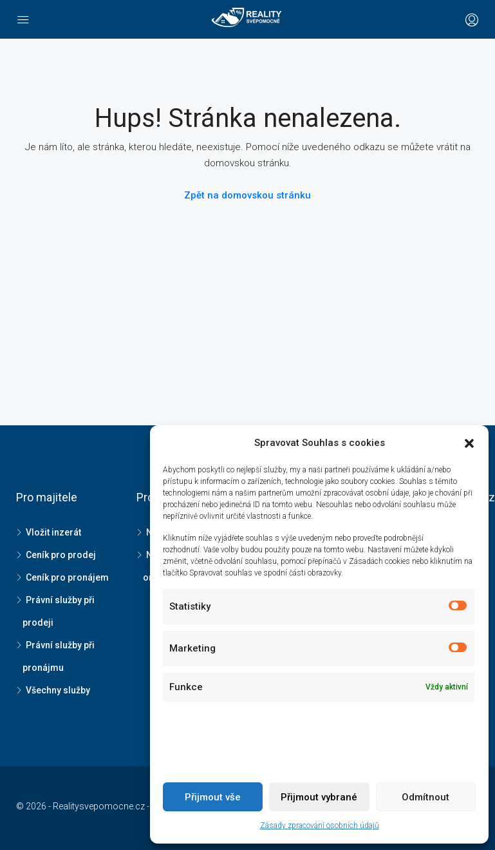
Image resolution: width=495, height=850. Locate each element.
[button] (469, 443)
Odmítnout (425, 797)
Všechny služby (58, 690)
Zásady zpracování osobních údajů (319, 825)
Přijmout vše (213, 797)
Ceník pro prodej (61, 555)
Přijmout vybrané (319, 797)
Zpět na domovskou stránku (247, 195)
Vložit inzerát (53, 532)
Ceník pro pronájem (67, 577)
